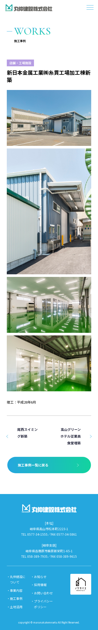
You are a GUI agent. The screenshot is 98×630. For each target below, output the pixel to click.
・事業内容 (14, 590)
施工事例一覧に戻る (33, 465)
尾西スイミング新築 (27, 433)
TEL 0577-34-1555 (34, 534)
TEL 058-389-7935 (34, 556)
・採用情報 (39, 584)
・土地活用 (14, 607)
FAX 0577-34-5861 (64, 534)
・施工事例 (14, 598)
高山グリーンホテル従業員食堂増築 (70, 436)
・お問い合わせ (42, 593)
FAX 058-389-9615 (64, 556)
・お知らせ (39, 576)
